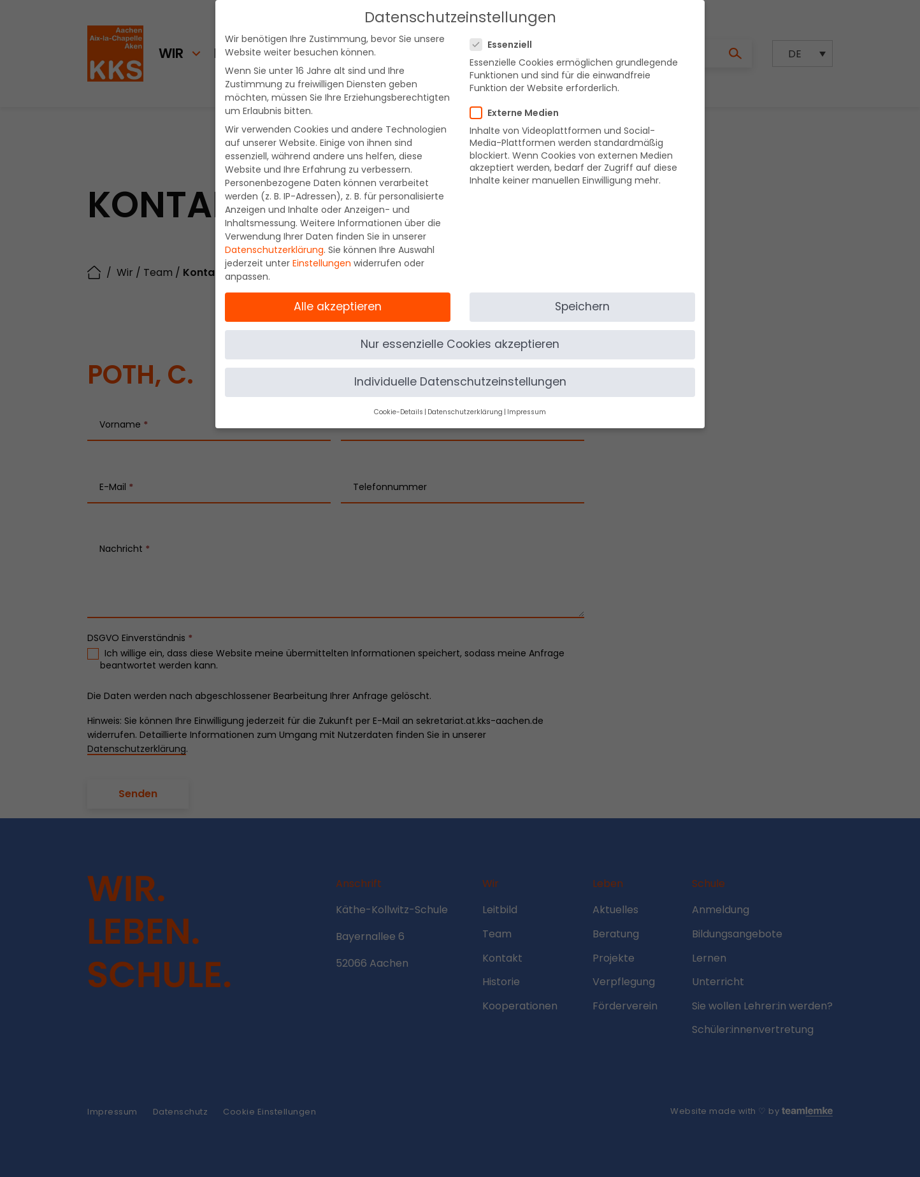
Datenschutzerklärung (274, 242)
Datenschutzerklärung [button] (465, 405)
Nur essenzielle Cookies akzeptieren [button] (460, 337)
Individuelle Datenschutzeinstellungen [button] (460, 374)
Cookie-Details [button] (398, 405)
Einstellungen (321, 256)
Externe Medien (518, 105)
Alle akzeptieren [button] (338, 299)
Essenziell (505, 37)
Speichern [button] (582, 299)
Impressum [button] (526, 405)
